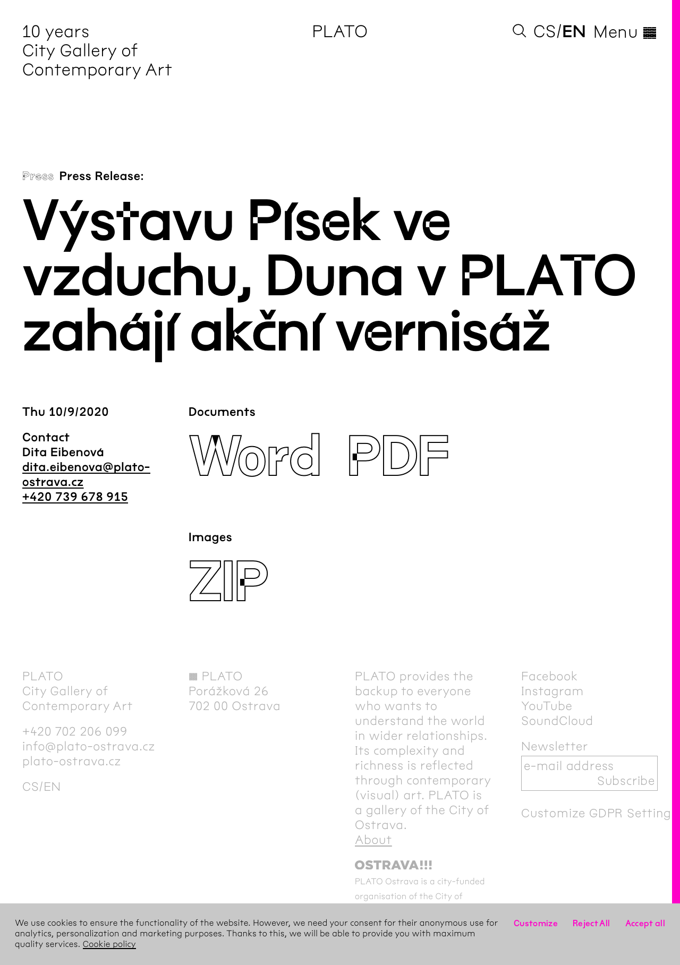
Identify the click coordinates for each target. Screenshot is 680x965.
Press (38, 176)
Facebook (549, 676)
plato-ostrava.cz (71, 761)
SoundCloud (557, 721)
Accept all (645, 923)
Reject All (591, 923)
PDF (397, 457)
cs (544, 31)
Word (255, 457)
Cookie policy (109, 944)
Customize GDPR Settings (599, 813)
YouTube (547, 706)
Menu (625, 31)
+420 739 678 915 (75, 497)
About (373, 840)
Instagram (552, 691)
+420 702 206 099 (75, 731)
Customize (536, 923)
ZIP (228, 582)
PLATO (340, 31)
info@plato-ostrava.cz (88, 746)
